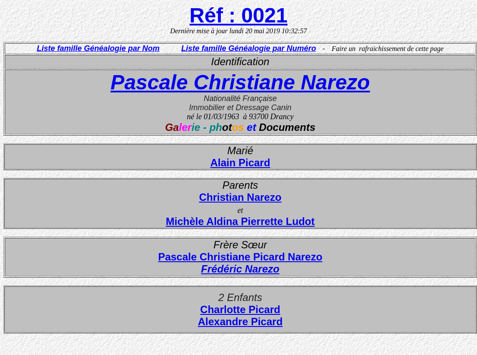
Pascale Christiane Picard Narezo (240, 257)
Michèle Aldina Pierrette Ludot (240, 221)
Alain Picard (240, 162)
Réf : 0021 (239, 15)
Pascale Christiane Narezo (240, 82)
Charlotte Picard (240, 309)
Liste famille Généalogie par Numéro (248, 48)
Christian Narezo (240, 197)
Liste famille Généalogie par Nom (98, 48)
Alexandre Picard (240, 321)
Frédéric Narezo (240, 269)
